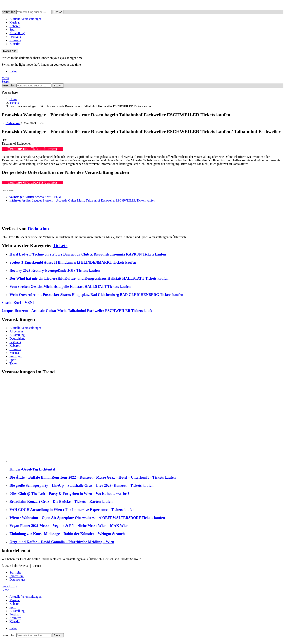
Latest (13, 71)
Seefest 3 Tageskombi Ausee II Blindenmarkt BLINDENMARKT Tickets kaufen (73, 262)
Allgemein (16, 331)
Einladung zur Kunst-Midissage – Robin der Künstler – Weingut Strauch (67, 534)
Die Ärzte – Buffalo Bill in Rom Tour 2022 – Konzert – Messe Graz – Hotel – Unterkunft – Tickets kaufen (93, 477)
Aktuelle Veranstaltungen (26, 19)
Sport (13, 29)
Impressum (17, 576)
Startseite (15, 572)
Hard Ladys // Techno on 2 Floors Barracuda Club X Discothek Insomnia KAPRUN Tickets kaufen (88, 254)
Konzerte (15, 40)
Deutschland (17, 338)
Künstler (15, 43)
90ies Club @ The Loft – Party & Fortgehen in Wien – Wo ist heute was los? (69, 493)
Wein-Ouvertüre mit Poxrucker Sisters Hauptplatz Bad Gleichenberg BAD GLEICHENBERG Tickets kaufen (96, 295)
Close (5, 590)
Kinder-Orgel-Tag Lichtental (32, 469)
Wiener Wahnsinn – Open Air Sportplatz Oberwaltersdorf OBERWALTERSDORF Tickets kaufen (87, 518)
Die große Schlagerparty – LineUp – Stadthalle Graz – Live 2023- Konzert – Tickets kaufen (81, 485)
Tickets (60, 245)
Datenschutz (17, 579)
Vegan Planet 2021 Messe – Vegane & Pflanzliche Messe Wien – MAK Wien (69, 526)
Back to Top (9, 586)
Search (58, 11)
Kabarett (15, 26)
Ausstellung (17, 33)
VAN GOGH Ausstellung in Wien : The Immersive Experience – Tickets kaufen (72, 509)
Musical (15, 22)
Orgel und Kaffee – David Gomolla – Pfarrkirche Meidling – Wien (62, 542)
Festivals (15, 36)
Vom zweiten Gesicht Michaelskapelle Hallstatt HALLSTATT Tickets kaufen (70, 286)
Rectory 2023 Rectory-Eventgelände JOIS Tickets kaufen (55, 270)
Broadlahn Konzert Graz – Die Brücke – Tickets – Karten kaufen (61, 501)
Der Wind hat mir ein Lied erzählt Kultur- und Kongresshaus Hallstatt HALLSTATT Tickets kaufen (89, 278)
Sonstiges (16, 356)
